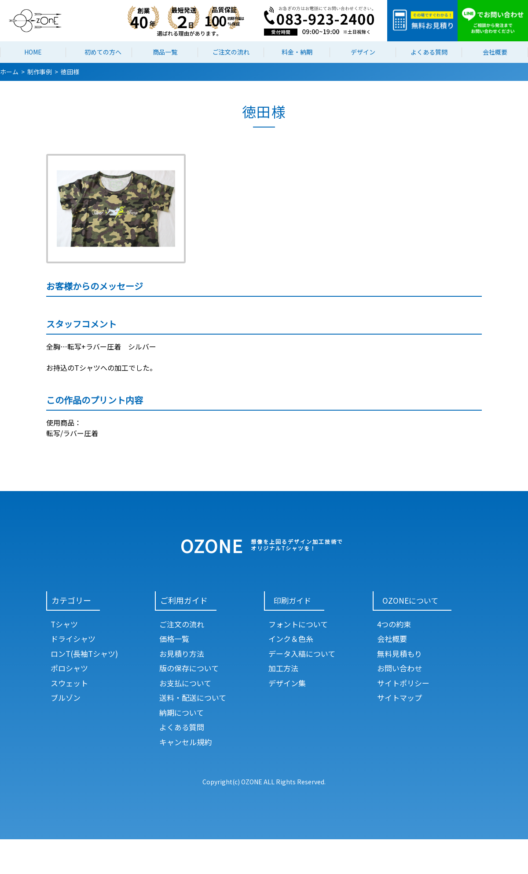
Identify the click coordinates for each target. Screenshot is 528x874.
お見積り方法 (181, 653)
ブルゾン (66, 697)
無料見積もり (399, 653)
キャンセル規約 (185, 741)
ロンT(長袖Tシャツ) (84, 653)
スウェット (69, 682)
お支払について (185, 682)
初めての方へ (102, 51)
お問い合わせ (399, 668)
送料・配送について (192, 697)
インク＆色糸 (290, 638)
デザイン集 (287, 682)
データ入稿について (301, 653)
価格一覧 (174, 638)
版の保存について (189, 668)
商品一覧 (165, 51)
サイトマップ (399, 697)
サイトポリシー (403, 682)
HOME (33, 51)
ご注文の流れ (231, 51)
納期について (181, 712)
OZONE (211, 545)
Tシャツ (64, 624)
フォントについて (298, 624)
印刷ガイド (292, 600)
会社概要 (495, 51)
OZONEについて (410, 600)
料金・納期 (297, 51)
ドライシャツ (73, 638)
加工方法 (283, 668)
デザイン (363, 51)
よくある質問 (429, 51)
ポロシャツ (69, 668)
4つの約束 (394, 624)
